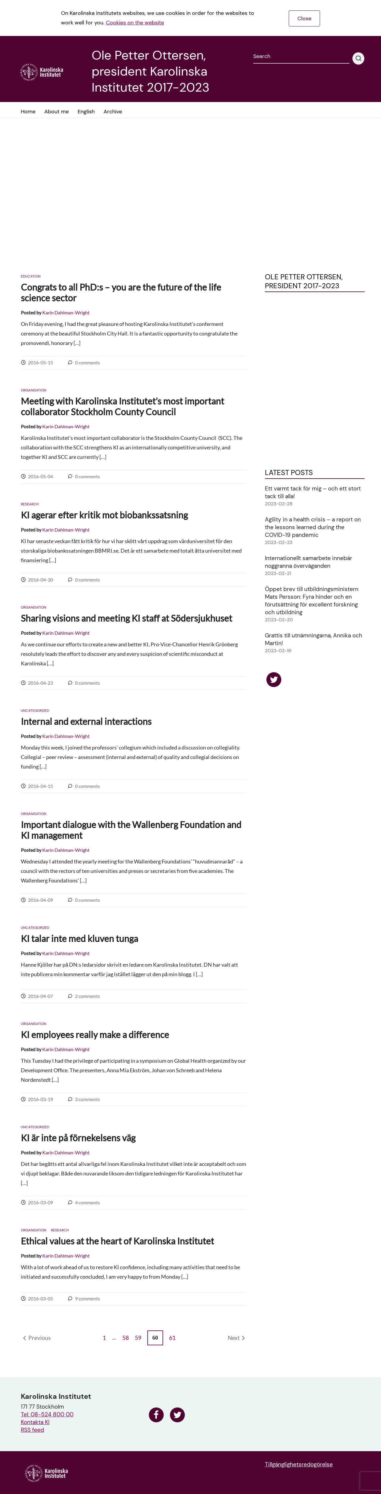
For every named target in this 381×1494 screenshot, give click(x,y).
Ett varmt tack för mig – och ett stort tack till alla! (313, 492)
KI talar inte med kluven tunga (79, 938)
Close (304, 18)
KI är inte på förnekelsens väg (78, 1137)
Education (30, 276)
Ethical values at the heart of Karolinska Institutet (117, 1241)
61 (172, 1337)
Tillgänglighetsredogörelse (299, 1464)
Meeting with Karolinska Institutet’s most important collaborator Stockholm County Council (122, 406)
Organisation (33, 390)
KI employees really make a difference (95, 1034)
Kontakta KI (35, 1422)
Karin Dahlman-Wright (66, 312)
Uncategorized (35, 710)
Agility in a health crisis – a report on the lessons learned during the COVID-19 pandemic (313, 527)
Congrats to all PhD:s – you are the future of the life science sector (121, 292)
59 (138, 1337)
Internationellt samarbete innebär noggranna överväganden (308, 562)
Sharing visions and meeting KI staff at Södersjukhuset (126, 618)
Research (30, 504)
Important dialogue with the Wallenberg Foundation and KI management (131, 830)
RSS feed (32, 1430)
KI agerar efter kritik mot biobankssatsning (104, 515)
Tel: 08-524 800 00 (47, 1414)
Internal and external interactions (86, 721)
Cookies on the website (135, 22)
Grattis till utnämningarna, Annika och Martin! (313, 639)
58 (125, 1337)
